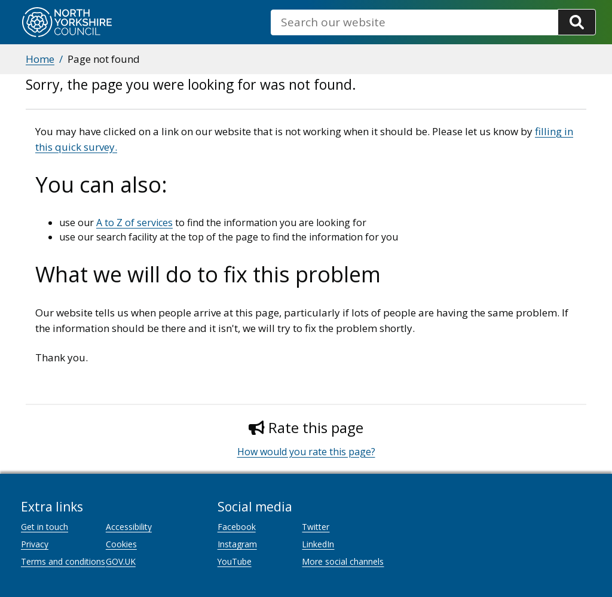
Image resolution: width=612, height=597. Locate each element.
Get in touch (44, 526)
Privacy (34, 544)
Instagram (237, 544)
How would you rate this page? (306, 451)
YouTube (235, 561)
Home (40, 59)
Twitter (315, 526)
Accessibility (129, 526)
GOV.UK (121, 561)
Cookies (121, 544)
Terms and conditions (63, 561)
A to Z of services (134, 222)
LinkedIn (318, 544)
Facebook (237, 526)
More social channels (343, 561)
